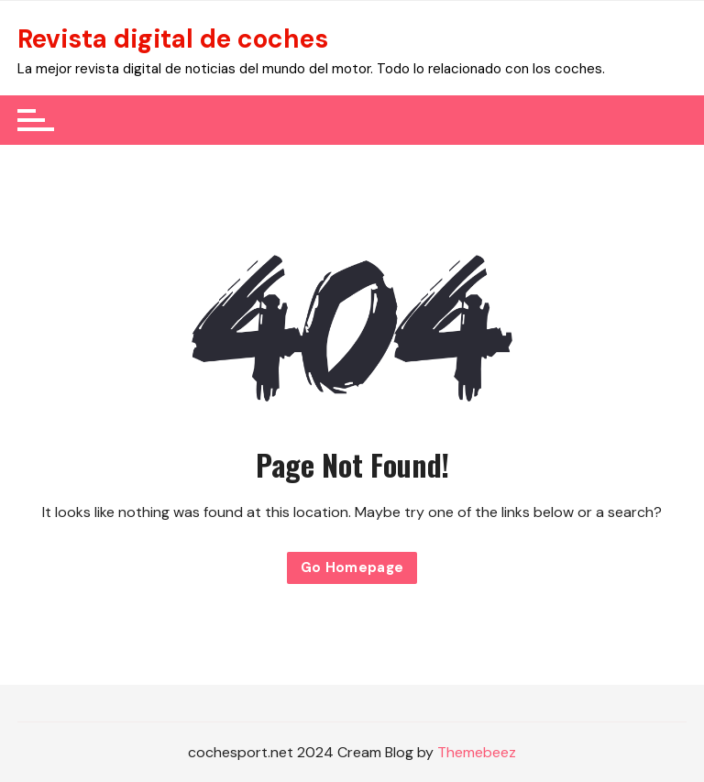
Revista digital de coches (172, 39)
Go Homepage (352, 567)
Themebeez (476, 752)
